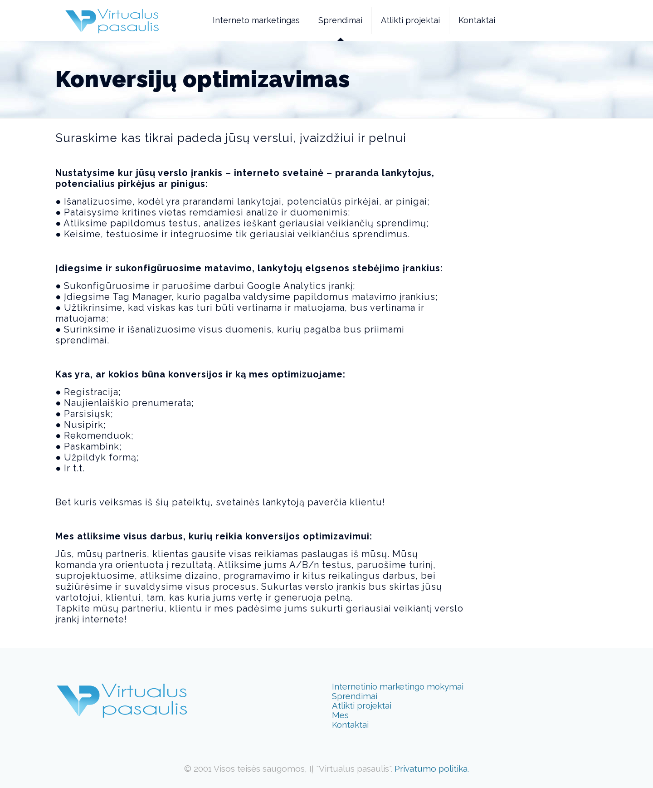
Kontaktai (350, 724)
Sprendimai (354, 696)
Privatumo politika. (432, 768)
